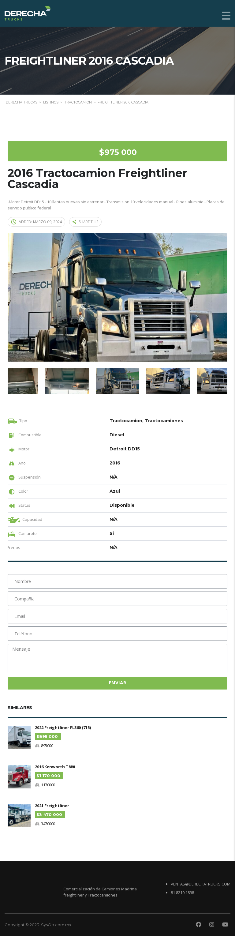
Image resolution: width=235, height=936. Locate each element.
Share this (85, 221)
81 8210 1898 (182, 892)
